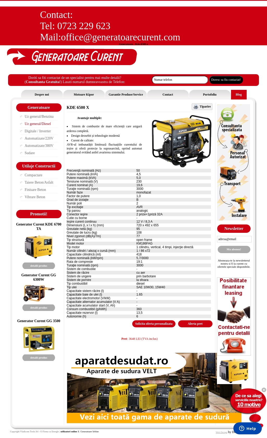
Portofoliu (210, 94)
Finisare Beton (35, 190)
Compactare (34, 175)
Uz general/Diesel (38, 124)
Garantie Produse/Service (126, 94)
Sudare (30, 153)
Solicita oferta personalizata (153, 324)
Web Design (221, 432)
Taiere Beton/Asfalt (39, 182)
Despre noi (42, 94)
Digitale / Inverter (38, 131)
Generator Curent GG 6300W (38, 277)
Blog (239, 94)
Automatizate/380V (39, 146)
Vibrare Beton (35, 197)
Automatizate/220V (39, 138)
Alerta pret (195, 324)
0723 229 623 (84, 26)
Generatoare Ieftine (90, 431)
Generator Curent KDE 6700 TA (39, 226)
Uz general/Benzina (39, 116)
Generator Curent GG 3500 (38, 321)
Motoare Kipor (84, 94)
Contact (167, 94)
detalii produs (38, 265)
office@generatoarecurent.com (120, 37)
